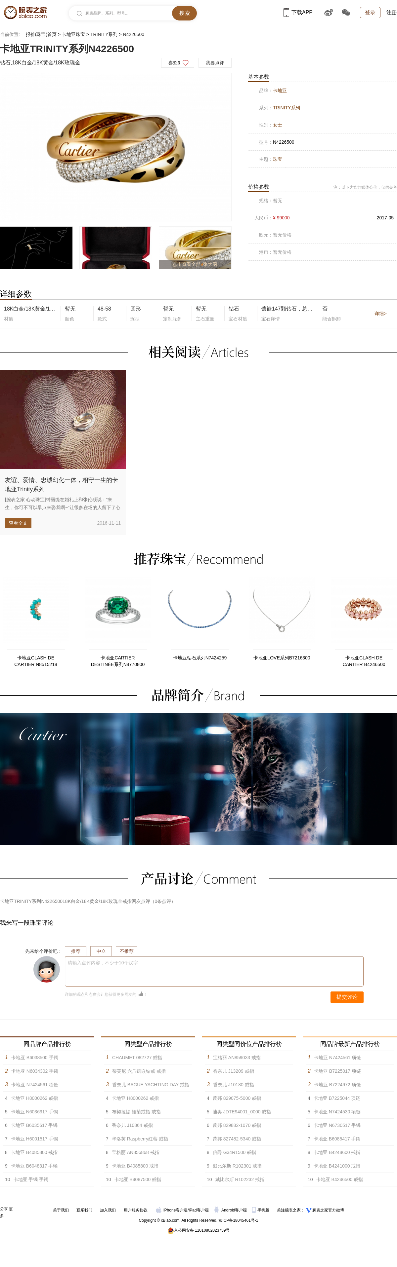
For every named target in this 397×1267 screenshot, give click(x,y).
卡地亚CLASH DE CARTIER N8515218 (35, 661)
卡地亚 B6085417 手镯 (337, 1138)
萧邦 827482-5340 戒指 (237, 1138)
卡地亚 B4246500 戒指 (339, 1179)
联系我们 (84, 1210)
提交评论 (347, 997)
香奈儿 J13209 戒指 (233, 1071)
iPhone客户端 (172, 1210)
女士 (277, 125)
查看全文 (18, 523)
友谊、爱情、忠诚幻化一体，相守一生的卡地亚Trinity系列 (61, 485)
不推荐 (127, 951)
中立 (101, 951)
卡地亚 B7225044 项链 (337, 1098)
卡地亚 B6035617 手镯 (34, 1125)
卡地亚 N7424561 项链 (34, 1084)
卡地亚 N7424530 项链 (337, 1111)
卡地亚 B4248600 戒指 (337, 1152)
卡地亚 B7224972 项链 (337, 1084)
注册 (391, 12)
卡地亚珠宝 (73, 34)
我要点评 (215, 62)
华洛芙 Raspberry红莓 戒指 (140, 1138)
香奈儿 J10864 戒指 (132, 1125)
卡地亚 (280, 90)
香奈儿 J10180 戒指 (233, 1084)
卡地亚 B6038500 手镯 (34, 1057)
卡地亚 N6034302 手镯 (34, 1071)
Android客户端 (231, 1210)
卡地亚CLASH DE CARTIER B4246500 (364, 661)
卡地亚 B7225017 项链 (337, 1071)
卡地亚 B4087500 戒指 (137, 1179)
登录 (370, 12)
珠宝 (277, 159)
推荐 (75, 951)
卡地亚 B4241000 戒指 (337, 1166)
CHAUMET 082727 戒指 (137, 1057)
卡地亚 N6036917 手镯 (34, 1111)
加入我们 (108, 1210)
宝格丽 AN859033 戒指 (237, 1057)
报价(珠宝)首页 (41, 34)
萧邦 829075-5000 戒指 (237, 1098)
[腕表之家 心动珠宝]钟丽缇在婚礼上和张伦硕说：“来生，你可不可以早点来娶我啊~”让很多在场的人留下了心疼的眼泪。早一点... (62, 507)
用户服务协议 (136, 1210)
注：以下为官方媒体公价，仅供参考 (365, 187)
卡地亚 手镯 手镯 (31, 1179)
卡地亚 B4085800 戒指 (34, 1152)
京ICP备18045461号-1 (238, 1220)
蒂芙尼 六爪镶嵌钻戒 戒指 (139, 1071)
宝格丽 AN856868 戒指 (135, 1152)
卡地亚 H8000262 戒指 (34, 1098)
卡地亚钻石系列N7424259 (200, 657)
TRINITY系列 (103, 34)
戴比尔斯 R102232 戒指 (240, 1179)
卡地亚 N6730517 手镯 (337, 1125)
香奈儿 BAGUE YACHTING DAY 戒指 (150, 1084)
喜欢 (174, 62)
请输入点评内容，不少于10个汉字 (103, 962)
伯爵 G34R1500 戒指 (234, 1152)
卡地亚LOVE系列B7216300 (281, 657)
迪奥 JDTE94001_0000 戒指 (242, 1111)
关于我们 (61, 1210)
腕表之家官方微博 (328, 1210)
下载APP (298, 12)
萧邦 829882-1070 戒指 (237, 1125)
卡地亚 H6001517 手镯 (34, 1138)
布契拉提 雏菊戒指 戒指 (136, 1111)
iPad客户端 (199, 1210)
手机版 (261, 1210)
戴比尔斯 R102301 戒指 (237, 1166)
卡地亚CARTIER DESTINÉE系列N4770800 (118, 661)
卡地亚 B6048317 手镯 (34, 1166)
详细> (380, 313)
